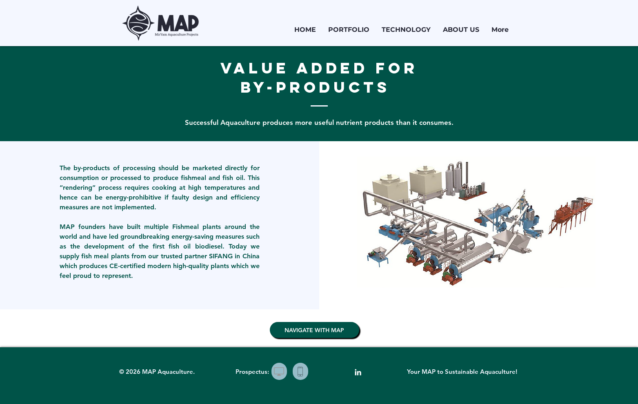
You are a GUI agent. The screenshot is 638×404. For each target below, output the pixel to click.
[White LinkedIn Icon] (357, 372)
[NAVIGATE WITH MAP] (314, 330)
